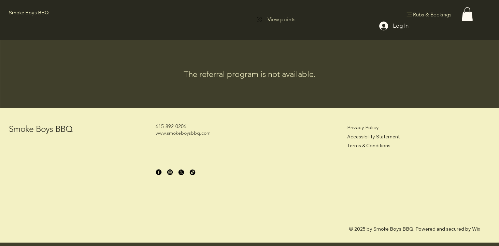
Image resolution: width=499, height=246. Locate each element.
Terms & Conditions (368, 145)
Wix (476, 229)
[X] (181, 172)
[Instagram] (170, 172)
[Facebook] (158, 172)
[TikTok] (192, 172)
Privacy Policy (363, 127)
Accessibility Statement (373, 137)
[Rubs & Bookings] (429, 14)
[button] (467, 14)
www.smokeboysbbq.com (183, 133)
